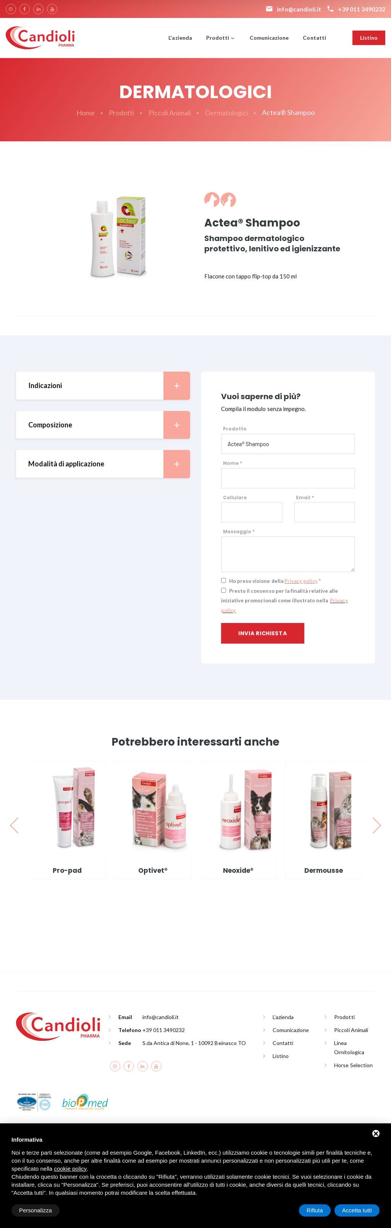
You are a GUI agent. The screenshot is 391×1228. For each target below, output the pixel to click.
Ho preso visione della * (275, 581)
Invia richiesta (262, 633)
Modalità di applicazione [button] (109, 464)
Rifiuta (315, 1210)
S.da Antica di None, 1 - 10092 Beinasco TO (194, 1043)
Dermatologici (226, 112)
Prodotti (217, 37)
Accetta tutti (357, 1210)
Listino (369, 37)
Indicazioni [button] (109, 386)
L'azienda (180, 37)
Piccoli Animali (170, 112)
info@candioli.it (160, 1017)
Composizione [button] (109, 425)
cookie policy (70, 1168)
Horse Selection (353, 1065)
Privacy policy (301, 581)
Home (85, 112)
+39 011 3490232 (163, 1030)
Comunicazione (269, 37)
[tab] (103, 386)
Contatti (314, 37)
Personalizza (35, 1210)
